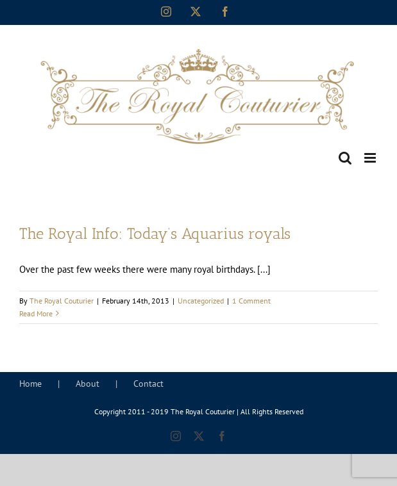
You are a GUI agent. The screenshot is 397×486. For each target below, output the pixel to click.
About (87, 383)
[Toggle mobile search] (345, 158)
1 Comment (251, 300)
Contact (148, 383)
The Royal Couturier (62, 300)
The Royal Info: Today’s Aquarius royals (155, 234)
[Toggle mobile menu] (371, 158)
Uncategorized (201, 300)
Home (30, 383)
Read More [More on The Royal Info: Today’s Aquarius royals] (36, 313)
